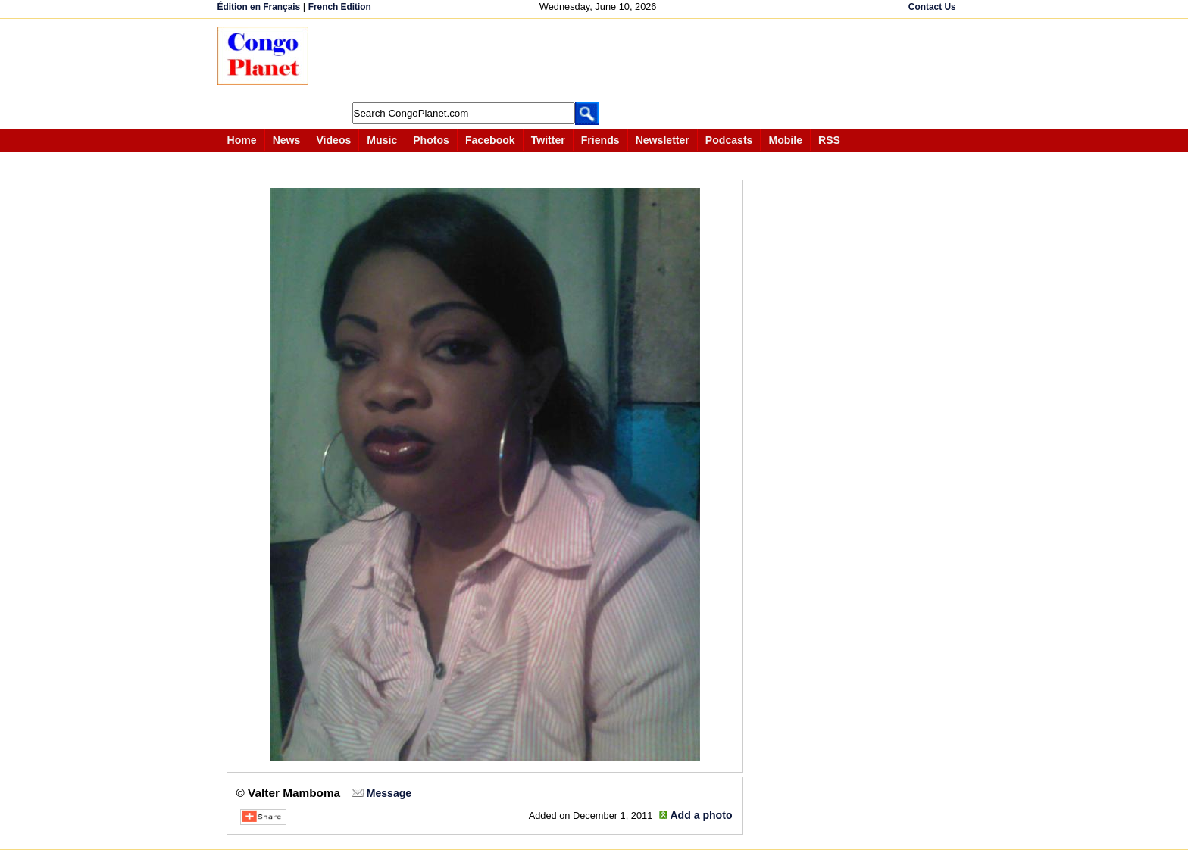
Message (389, 793)
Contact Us (932, 7)
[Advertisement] (599, 61)
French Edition (339, 7)
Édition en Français (259, 7)
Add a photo (701, 815)
